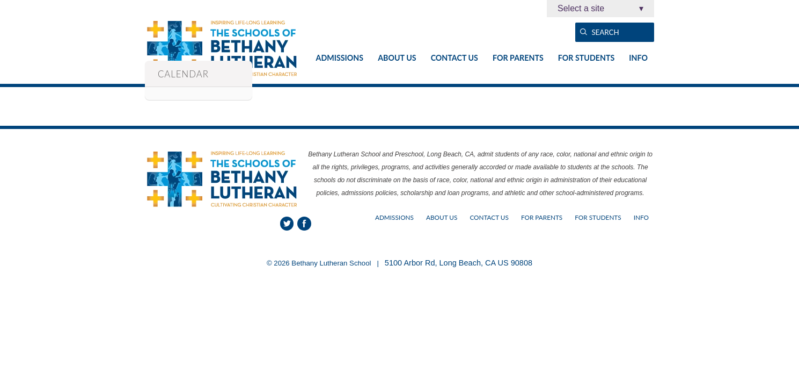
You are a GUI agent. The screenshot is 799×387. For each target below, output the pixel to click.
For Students (586, 57)
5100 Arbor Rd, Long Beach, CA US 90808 (458, 263)
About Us (397, 57)
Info (638, 57)
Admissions (340, 57)
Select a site (600, 8)
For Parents (518, 57)
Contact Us (454, 57)
